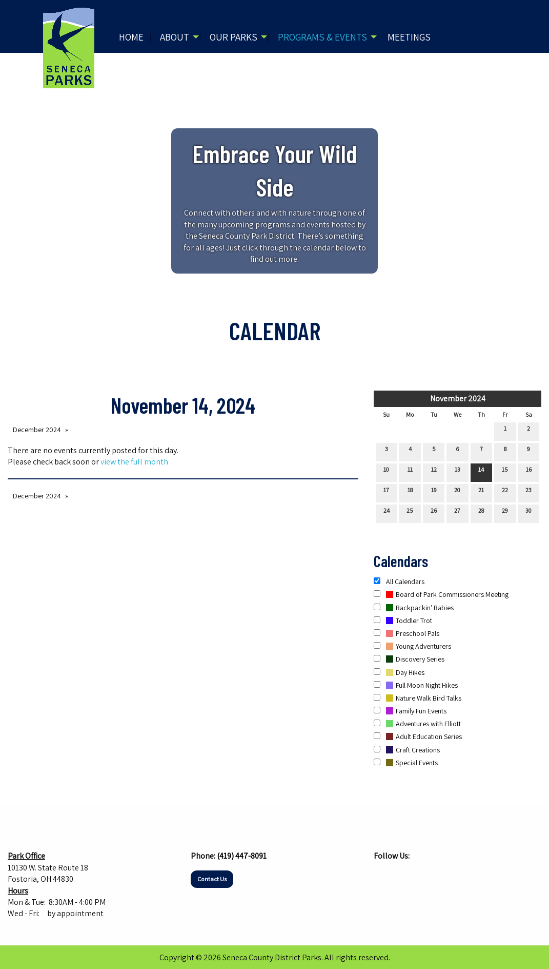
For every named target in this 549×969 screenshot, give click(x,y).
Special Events (406, 762)
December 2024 (37, 429)
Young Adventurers (412, 646)
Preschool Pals (406, 633)
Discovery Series (409, 659)
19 (434, 492)
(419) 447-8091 (242, 855)
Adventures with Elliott (417, 723)
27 (457, 513)
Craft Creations (407, 749)
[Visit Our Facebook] (382, 876)
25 (409, 513)
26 (434, 513)
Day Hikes (399, 672)
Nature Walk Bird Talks (417, 698)
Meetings (409, 37)
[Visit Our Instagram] (398, 876)
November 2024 (457, 398)
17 (386, 492)
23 (528, 492)
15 (505, 472)
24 (386, 513)
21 (481, 492)
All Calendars (399, 581)
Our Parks (233, 37)
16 (529, 472)
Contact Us (212, 879)
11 (410, 472)
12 (434, 472)
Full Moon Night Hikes (416, 685)
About (174, 37)
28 (481, 513)
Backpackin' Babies (414, 607)
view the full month (134, 461)
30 (528, 513)
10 (386, 472)
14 (481, 472)
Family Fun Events (410, 710)
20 (457, 492)
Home (131, 37)
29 (505, 513)
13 (457, 472)
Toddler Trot (403, 620)
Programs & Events (322, 37)
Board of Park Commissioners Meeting (441, 594)
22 (505, 492)
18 (410, 492)
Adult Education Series (418, 736)
